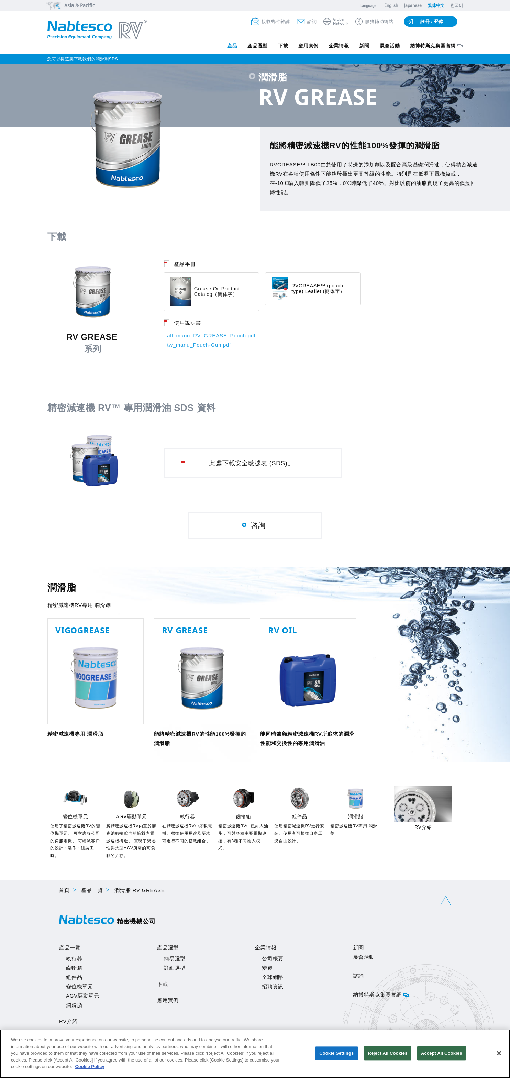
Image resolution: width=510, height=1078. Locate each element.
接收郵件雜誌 (276, 21)
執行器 (74, 960)
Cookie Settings (336, 1053)
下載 (282, 45)
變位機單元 (79, 988)
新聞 (364, 45)
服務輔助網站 (379, 21)
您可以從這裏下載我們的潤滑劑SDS (82, 59)
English (391, 5)
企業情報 (339, 45)
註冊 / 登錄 (432, 21)
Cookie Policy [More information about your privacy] (89, 1066)
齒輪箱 (74, 969)
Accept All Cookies (441, 1053)
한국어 (457, 5)
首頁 (64, 891)
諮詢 (312, 21)
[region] (255, 1054)
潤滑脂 (74, 1006)
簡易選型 (175, 960)
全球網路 (273, 978)
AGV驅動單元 (82, 997)
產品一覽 (92, 891)
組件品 (74, 978)
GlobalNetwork (340, 21)
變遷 (267, 969)
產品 (231, 45)
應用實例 (308, 45)
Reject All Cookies (387, 1053)
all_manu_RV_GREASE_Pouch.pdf (211, 335)
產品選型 (257, 45)
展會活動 (389, 45)
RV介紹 (68, 1022)
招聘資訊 (273, 988)
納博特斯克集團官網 (433, 45)
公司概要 (273, 960)
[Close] (499, 1053)
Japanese (413, 5)
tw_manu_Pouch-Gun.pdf (199, 345)
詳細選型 (175, 969)
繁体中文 (436, 5)
